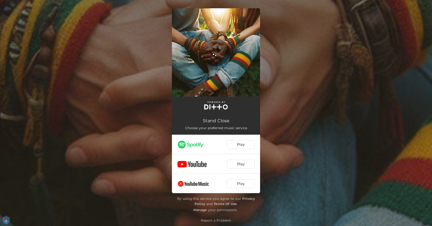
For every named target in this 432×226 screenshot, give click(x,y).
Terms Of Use (225, 204)
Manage (200, 210)
